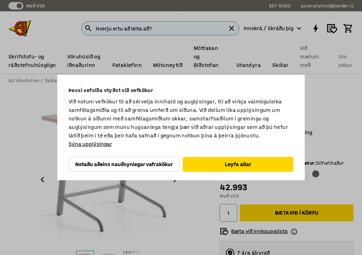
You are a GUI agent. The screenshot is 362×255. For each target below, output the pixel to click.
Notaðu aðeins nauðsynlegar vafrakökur (124, 164)
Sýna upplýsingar (90, 144)
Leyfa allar (238, 164)
